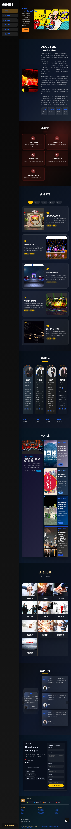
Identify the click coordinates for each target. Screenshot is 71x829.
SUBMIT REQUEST (56, 785)
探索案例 (25, 30)
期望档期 (50, 779)
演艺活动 (37, 202)
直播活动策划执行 (41, 813)
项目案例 (22, 813)
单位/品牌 (50, 774)
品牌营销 (59, 202)
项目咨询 (56, 812)
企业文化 (56, 809)
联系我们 (22, 810)
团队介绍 (22, 809)
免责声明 (30, 827)
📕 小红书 (58, 802)
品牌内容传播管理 (41, 810)
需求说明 (50, 752)
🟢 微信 (29, 802)
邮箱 (49, 769)
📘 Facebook (36, 802)
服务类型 (50, 747)
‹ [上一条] (23, 702)
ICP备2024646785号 (45, 826)
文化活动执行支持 (41, 812)
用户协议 (27, 827)
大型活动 (51, 202)
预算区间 (50, 763)
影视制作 (44, 202)
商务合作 (56, 813)
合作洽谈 (56, 815)
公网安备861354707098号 (53, 826)
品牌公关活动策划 (41, 809)
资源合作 (56, 810)
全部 (30, 202)
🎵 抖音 (51, 802)
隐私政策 (23, 827)
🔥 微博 (44, 802)
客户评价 (22, 812)
